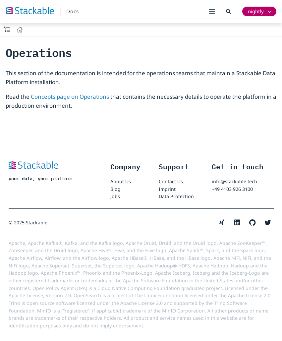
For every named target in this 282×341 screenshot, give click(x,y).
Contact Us (171, 181)
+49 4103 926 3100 (232, 189)
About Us (120, 181)
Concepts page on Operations (70, 96)
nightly (256, 11)
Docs (72, 11)
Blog (115, 189)
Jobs (115, 196)
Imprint (167, 189)
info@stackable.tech (234, 181)
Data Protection (176, 196)
